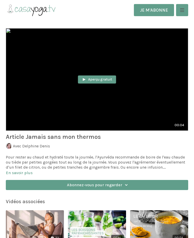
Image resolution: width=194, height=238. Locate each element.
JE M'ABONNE (154, 10)
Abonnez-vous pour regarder (98, 185)
